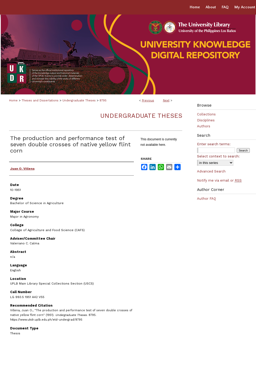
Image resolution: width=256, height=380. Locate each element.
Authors (203, 126)
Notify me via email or (219, 180)
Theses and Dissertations (40, 100)
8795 (103, 100)
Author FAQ (206, 199)
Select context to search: (218, 156)
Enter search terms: (214, 144)
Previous (148, 100)
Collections (206, 114)
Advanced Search (211, 171)
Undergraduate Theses (79, 100)
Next (166, 100)
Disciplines (206, 120)
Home (13, 100)
